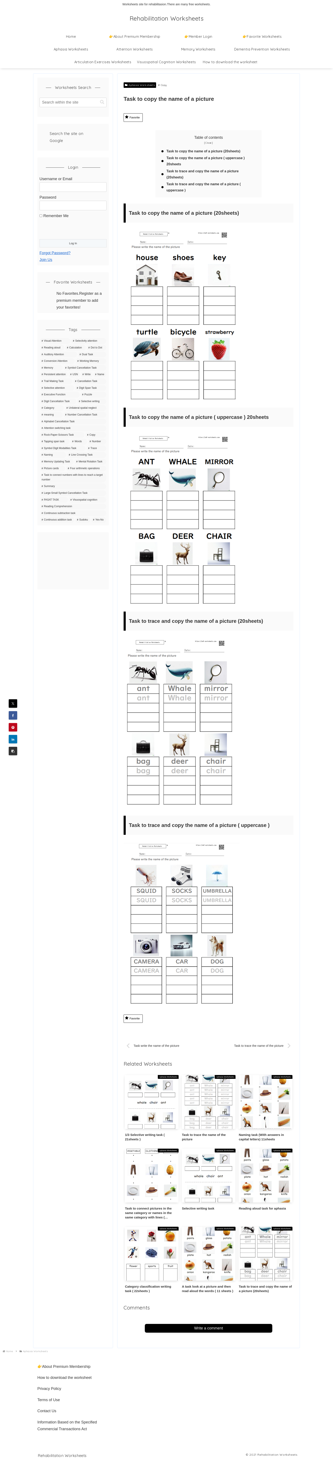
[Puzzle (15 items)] (93, 395)
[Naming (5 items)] (53, 455)
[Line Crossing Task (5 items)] (86, 455)
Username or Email (56, 179)
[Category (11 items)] (52, 408)
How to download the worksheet (64, 1378)
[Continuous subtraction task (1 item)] (73, 513)
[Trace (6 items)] (96, 448)
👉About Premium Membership (63, 1366)
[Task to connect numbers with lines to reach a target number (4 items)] (73, 477)
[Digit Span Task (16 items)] (90, 388)
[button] (13, 751)
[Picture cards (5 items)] (52, 469)
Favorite (132, 117)
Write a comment (208, 1328)
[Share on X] (13, 703)
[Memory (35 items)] (51, 368)
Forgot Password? (55, 253)
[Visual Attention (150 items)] (55, 341)
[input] (73, 102)
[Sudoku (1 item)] (82, 520)
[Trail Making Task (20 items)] (56, 381)
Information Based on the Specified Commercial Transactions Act (67, 1425)
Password (48, 197)
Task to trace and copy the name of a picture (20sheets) (202, 174)
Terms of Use (48, 1400)
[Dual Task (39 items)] (92, 355)
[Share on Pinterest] (13, 727)
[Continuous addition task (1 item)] (57, 520)
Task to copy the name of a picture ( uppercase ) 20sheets (205, 161)
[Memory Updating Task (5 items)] (57, 462)
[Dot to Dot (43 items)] (96, 348)
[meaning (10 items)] (51, 415)
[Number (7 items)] (97, 442)
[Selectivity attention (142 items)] (88, 341)
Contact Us (46, 1411)
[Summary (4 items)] (73, 486)
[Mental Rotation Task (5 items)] (90, 462)
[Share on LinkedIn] (13, 739)
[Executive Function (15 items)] (60, 395)
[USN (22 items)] (74, 375)
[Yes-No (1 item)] (98, 520)
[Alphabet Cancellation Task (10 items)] (73, 422)
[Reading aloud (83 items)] (52, 348)
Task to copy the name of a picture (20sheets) (203, 151)
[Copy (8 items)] (95, 435)
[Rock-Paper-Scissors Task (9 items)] (62, 435)
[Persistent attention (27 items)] (54, 375)
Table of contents (208, 137)
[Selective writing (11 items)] (91, 401)
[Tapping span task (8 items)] (55, 442)
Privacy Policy (49, 1389)
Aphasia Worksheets (140, 85)
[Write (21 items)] (87, 375)
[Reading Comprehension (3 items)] (73, 506)
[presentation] (72, 227)
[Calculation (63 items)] (75, 348)
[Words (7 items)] (79, 442)
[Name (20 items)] (99, 375)
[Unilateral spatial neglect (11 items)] (85, 408)
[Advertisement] (73, 560)
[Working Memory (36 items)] (91, 361)
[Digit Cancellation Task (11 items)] (58, 401)
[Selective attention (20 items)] (57, 388)
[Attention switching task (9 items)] (73, 428)
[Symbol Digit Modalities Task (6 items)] (63, 448)
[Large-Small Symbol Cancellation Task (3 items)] (73, 493)
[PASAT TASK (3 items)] (54, 500)
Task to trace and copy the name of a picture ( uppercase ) (203, 187)
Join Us (46, 260)
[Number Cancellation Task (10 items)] (84, 415)
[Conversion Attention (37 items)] (57, 361)
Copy (162, 85)
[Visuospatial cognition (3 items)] (87, 500)
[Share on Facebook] (13, 715)
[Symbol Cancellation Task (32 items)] (84, 368)
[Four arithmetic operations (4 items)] (86, 469)
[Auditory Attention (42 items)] (58, 355)
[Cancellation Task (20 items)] (89, 381)
